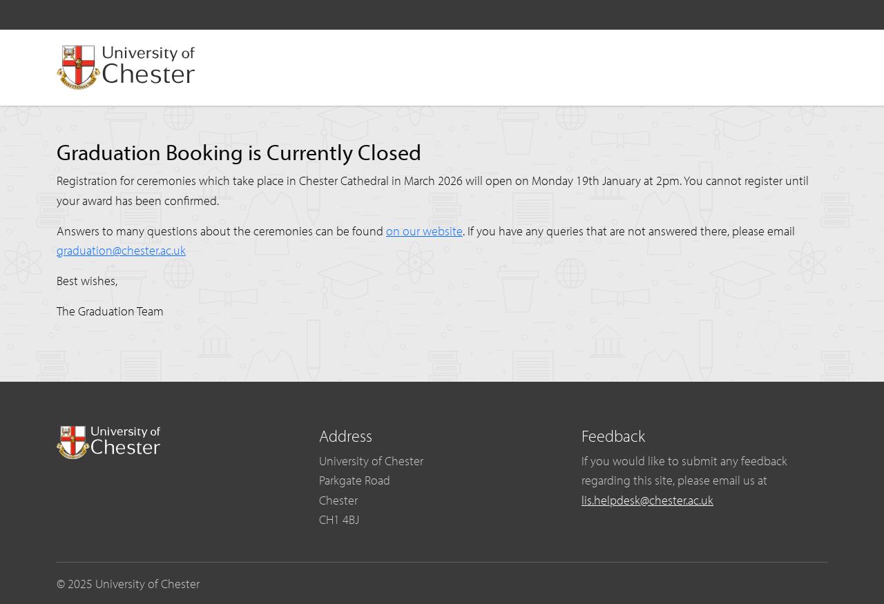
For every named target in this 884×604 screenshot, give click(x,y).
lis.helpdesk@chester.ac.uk (647, 499)
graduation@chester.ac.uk (121, 249)
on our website (424, 230)
